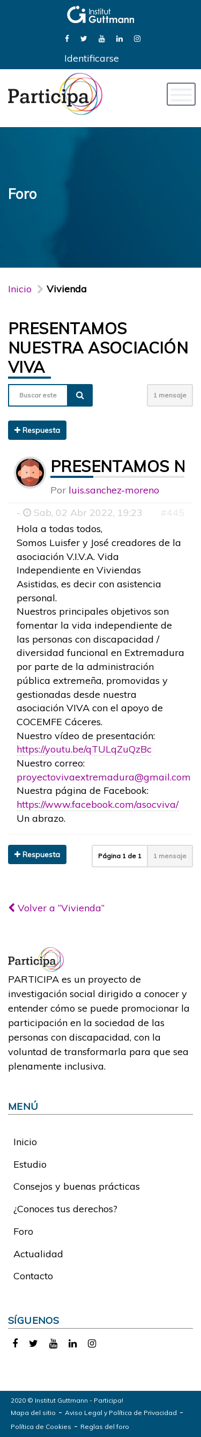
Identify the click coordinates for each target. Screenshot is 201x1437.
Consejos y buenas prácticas (76, 1186)
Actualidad (38, 1254)
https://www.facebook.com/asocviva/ (97, 804)
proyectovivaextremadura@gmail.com (104, 777)
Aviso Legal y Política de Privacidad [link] (121, 1413)
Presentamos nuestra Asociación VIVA (98, 348)
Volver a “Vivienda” (56, 908)
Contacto (33, 1276)
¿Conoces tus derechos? (65, 1209)
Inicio (20, 289)
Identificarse (91, 58)
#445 (172, 512)
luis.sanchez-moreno (114, 490)
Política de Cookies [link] (41, 1427)
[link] (67, 38)
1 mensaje (170, 395)
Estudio (30, 1164)
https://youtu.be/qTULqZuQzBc (84, 749)
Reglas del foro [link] (104, 1427)
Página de (120, 856)
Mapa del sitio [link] (33, 1413)
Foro (23, 1231)
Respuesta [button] (37, 430)
